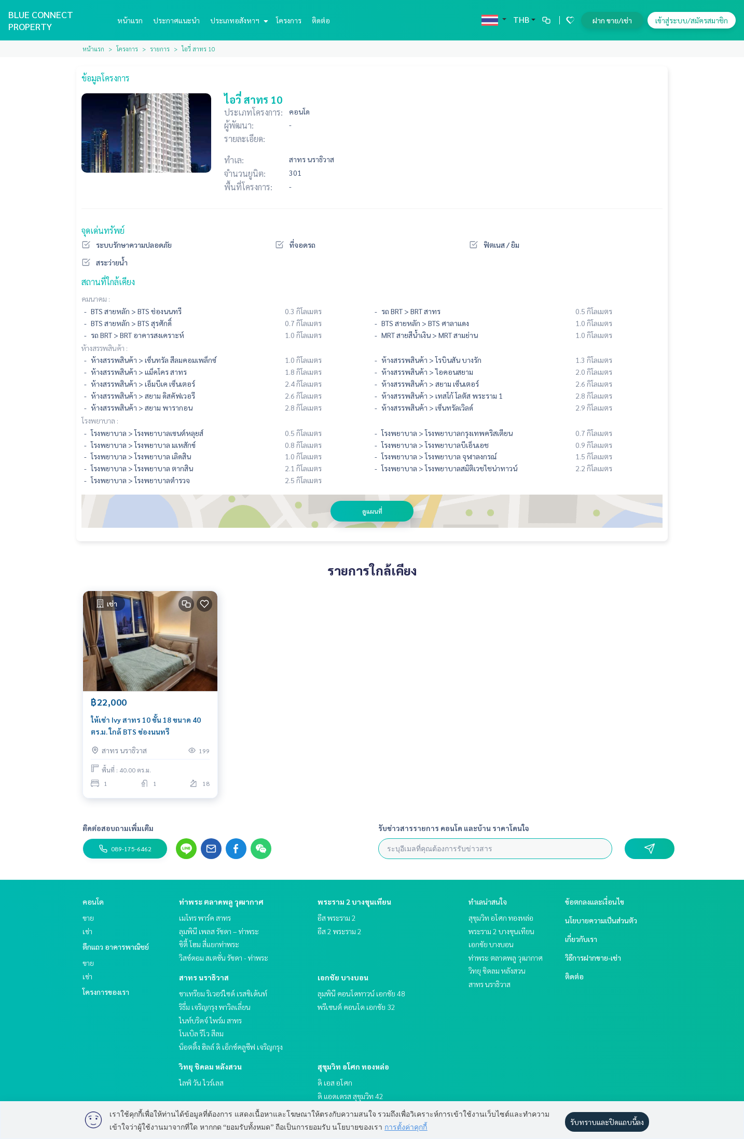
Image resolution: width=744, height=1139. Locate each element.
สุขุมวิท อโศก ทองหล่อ (353, 1066)
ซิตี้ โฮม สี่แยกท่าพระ (209, 944)
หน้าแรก (130, 20)
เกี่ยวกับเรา (581, 939)
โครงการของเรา (105, 991)
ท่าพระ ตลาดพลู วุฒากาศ (221, 901)
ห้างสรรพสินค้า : (104, 348)
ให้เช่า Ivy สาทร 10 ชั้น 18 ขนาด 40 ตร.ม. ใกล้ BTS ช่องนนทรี (146, 725)
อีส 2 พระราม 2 (340, 931)
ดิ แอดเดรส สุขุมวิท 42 (350, 1096)
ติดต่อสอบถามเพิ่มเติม (118, 828)
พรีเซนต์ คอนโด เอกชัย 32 (356, 1006)
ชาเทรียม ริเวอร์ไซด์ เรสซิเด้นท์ (223, 993)
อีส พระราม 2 (337, 917)
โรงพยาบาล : (99, 420)
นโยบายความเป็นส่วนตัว (601, 920)
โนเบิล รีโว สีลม (201, 1033)
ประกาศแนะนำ (176, 20)
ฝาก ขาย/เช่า (612, 20)
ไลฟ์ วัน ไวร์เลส (201, 1082)
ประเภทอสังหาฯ (238, 20)
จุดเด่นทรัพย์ (103, 230)
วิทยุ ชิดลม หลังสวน (210, 1066)
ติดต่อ (321, 20)
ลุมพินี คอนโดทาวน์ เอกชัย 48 (361, 993)
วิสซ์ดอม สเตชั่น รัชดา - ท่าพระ (223, 957)
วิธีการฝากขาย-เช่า (593, 957)
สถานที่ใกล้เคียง (108, 281)
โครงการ (288, 20)
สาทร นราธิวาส (204, 977)
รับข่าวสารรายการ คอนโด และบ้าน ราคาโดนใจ (453, 828)
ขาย (88, 917)
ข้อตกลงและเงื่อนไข (594, 901)
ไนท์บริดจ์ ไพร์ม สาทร (210, 1020)
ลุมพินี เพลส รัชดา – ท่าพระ (219, 931)
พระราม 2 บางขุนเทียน (354, 901)
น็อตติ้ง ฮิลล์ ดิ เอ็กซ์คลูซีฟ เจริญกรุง (231, 1046)
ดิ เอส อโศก (335, 1082)
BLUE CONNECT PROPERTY (40, 20)
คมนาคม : (95, 298)
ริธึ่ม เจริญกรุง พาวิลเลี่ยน (215, 1006)
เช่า (87, 931)
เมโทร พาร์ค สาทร (205, 917)
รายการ (160, 49)
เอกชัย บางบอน (343, 977)
